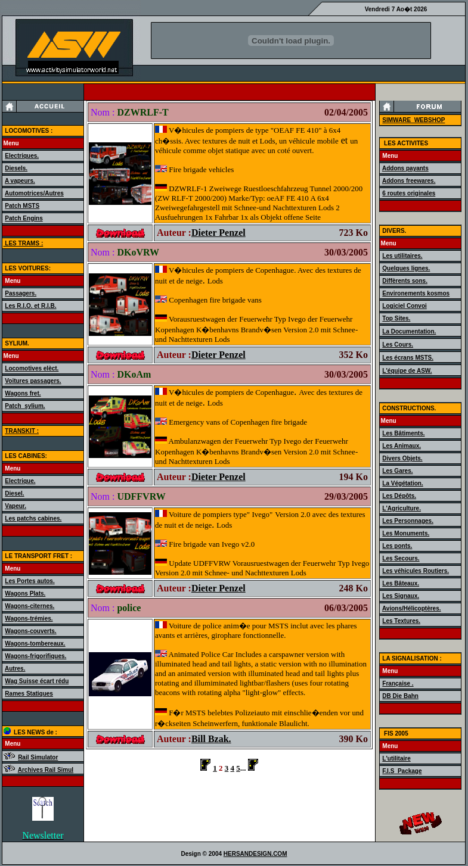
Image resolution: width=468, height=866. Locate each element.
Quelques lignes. (406, 268)
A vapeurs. (20, 180)
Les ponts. (397, 546)
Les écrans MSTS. (407, 357)
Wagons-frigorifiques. (35, 656)
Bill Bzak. (211, 739)
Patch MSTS (22, 206)
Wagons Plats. (25, 593)
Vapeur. (15, 506)
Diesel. (14, 493)
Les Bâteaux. (400, 583)
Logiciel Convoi (404, 306)
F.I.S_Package (401, 771)
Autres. (15, 668)
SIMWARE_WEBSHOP (413, 120)
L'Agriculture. (401, 508)
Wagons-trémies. (28, 618)
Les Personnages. (407, 521)
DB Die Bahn (400, 696)
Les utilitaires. (402, 256)
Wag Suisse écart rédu (37, 681)
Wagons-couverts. (30, 631)
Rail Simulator (38, 757)
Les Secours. (400, 558)
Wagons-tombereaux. (35, 643)
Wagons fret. (23, 393)
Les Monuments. (405, 533)
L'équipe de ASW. (407, 370)
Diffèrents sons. (404, 281)
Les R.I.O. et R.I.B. (30, 306)
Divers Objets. (402, 458)
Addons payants (405, 168)
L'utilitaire (396, 758)
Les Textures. (401, 621)
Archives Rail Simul (45, 770)
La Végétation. (402, 483)
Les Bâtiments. (403, 433)
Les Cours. (397, 344)
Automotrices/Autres (34, 193)
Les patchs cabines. (33, 518)
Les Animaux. (401, 446)
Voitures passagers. (33, 381)
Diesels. (16, 168)
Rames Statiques (29, 693)
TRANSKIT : (22, 431)
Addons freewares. (408, 180)
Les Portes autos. (29, 581)
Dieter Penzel (218, 233)
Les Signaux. (400, 596)
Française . (397, 683)
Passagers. (20, 293)
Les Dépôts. (399, 496)
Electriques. (22, 155)
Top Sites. (396, 318)
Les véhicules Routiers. (415, 571)
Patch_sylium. (25, 406)
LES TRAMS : (24, 243)
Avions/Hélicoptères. (411, 608)
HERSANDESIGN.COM (255, 854)
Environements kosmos (416, 293)
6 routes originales (408, 193)
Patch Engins (23, 218)
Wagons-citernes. (29, 606)
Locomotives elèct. (31, 368)
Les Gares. (397, 471)
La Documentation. (409, 331)
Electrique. (20, 481)
